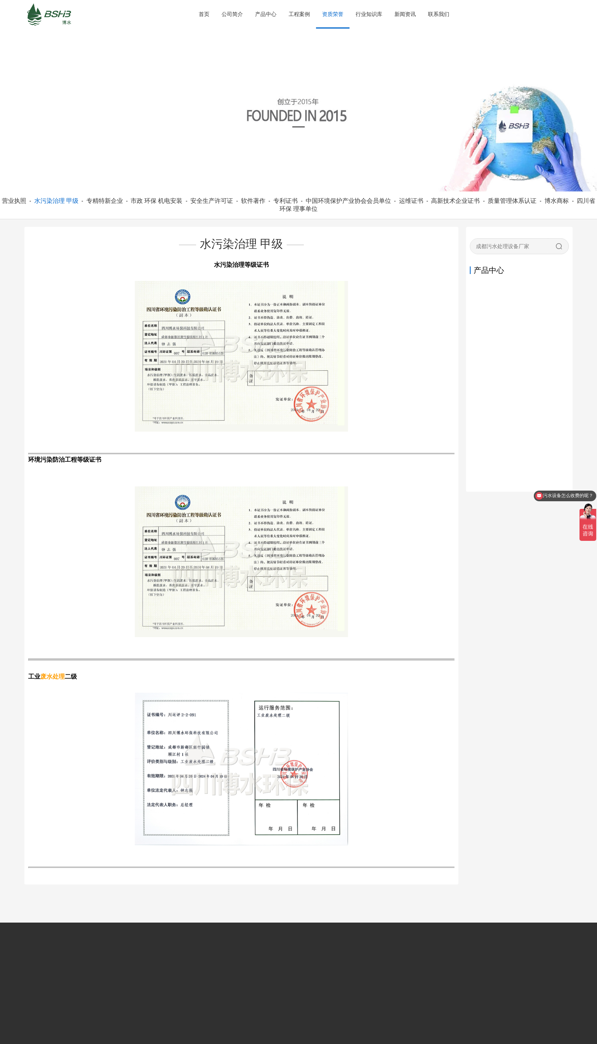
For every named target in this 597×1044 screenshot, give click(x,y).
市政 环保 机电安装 (156, 200)
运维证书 (411, 200)
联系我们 (438, 14)
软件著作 (253, 200)
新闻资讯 (405, 14)
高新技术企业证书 (455, 200)
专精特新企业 (104, 200)
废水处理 (52, 676)
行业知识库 (369, 14)
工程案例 (299, 14)
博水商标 (556, 200)
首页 (204, 14)
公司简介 (232, 14)
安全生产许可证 (211, 200)
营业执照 (14, 200)
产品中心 (265, 14)
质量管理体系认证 (512, 200)
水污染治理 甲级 (56, 200)
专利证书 (285, 200)
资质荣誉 (332, 14)
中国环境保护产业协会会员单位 (348, 200)
